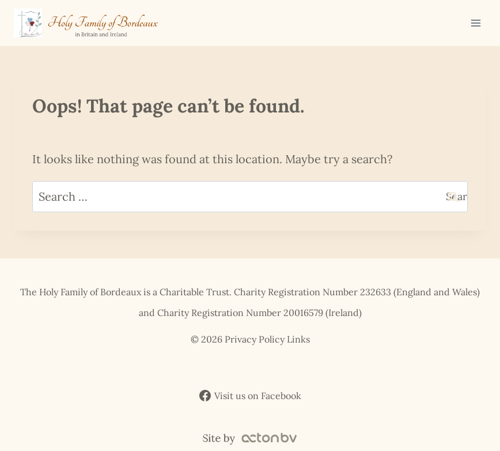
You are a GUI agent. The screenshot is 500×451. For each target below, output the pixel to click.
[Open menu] (475, 23)
